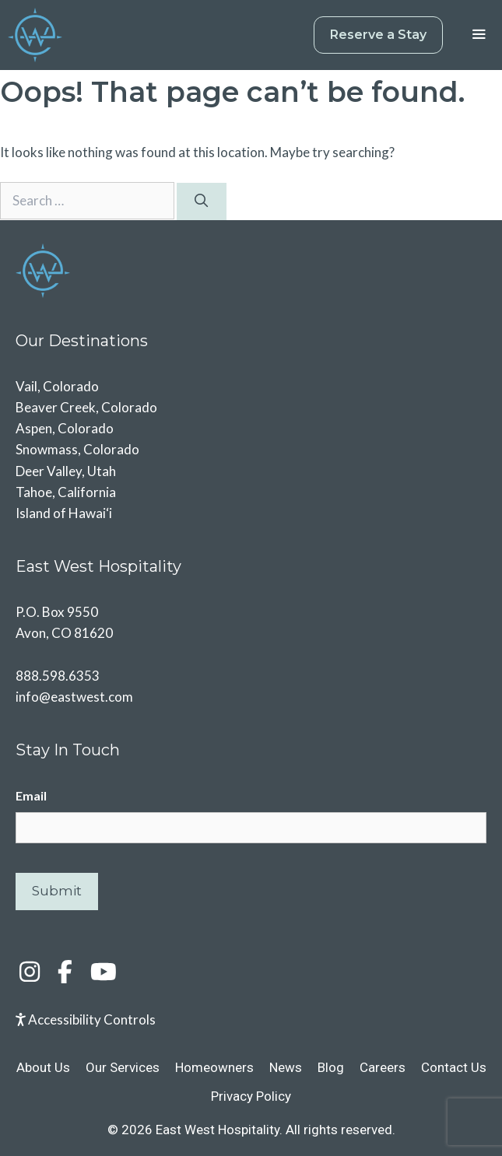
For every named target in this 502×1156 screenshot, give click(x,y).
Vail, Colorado (57, 386)
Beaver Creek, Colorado (86, 407)
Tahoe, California (66, 492)
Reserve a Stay (378, 34)
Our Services (123, 1067)
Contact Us (453, 1067)
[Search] (201, 201)
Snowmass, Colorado (77, 449)
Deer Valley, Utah (66, 471)
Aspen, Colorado (65, 428)
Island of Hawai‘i (64, 513)
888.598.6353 (58, 675)
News (285, 1067)
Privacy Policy (251, 1096)
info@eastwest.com (74, 696)
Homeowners (214, 1067)
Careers (382, 1067)
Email (31, 795)
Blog (331, 1067)
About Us (43, 1067)
